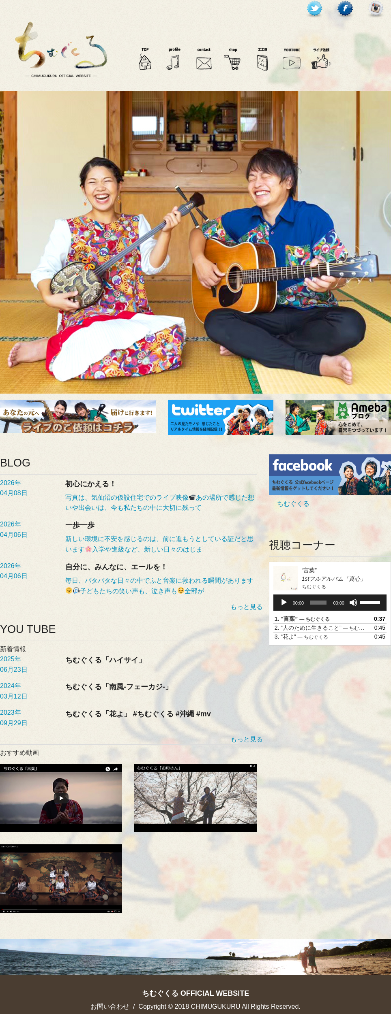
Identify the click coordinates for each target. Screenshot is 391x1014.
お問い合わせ (109, 1006)
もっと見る (246, 606)
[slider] (318, 603)
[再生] (284, 603)
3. (301, 636)
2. (322, 627)
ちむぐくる (293, 503)
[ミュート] (353, 603)
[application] (330, 602)
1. (302, 619)
